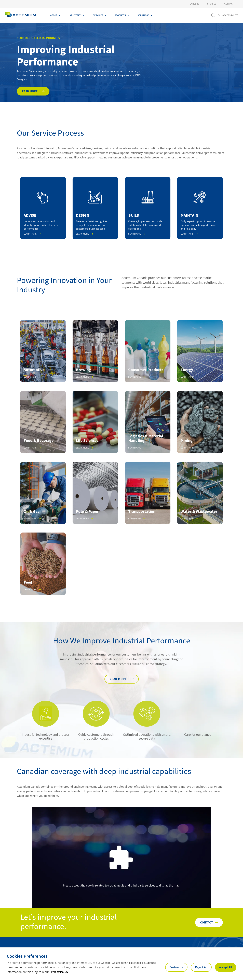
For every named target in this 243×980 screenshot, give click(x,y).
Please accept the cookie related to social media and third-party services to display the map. (121, 887)
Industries (75, 15)
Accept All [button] (225, 967)
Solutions (143, 15)
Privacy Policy (59, 972)
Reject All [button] (201, 967)
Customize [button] (176, 967)
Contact (229, 3)
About (53, 15)
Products (120, 15)
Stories (211, 3)
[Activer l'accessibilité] (228, 15)
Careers (194, 3)
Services (98, 15)
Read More (30, 92)
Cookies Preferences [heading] (27, 956)
